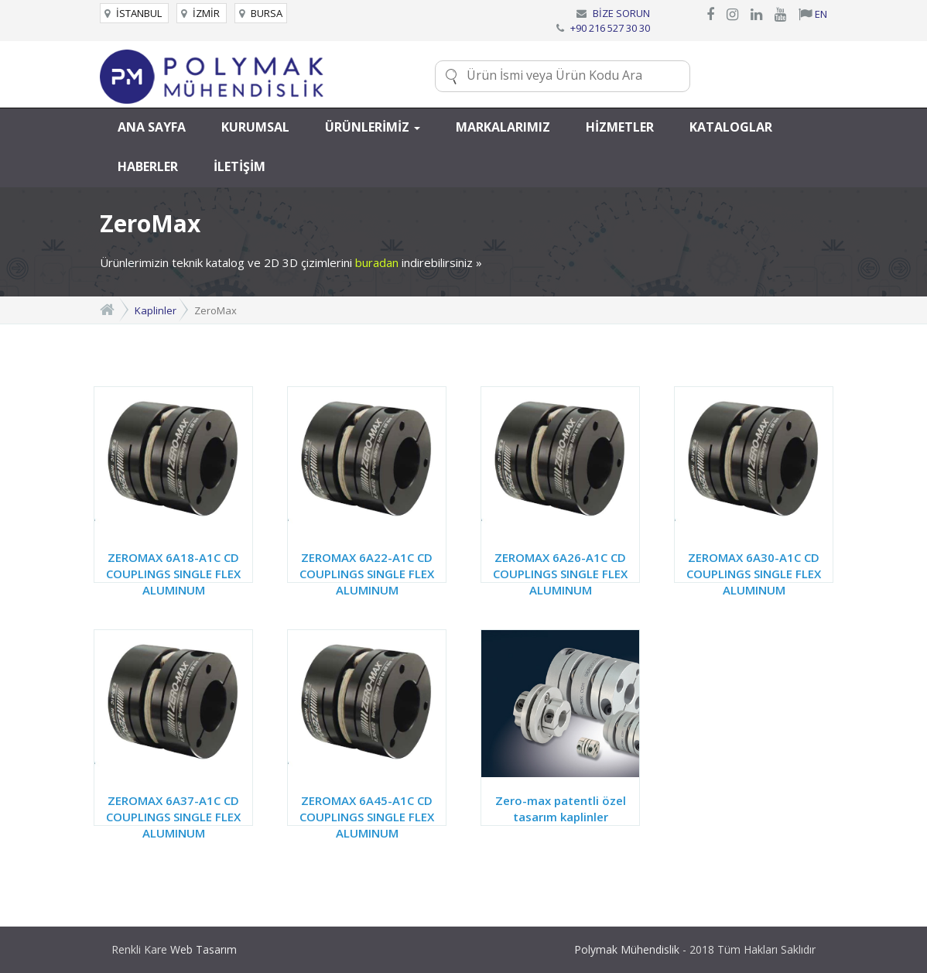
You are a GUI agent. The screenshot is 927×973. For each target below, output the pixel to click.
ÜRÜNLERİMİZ (372, 126)
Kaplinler (155, 310)
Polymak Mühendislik (626, 949)
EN (813, 14)
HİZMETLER (620, 126)
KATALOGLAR (730, 126)
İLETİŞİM (239, 166)
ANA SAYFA (152, 126)
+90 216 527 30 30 (610, 28)
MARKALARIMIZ (503, 126)
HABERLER (148, 166)
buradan (377, 262)
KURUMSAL (255, 126)
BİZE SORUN (621, 13)
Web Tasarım (203, 949)
